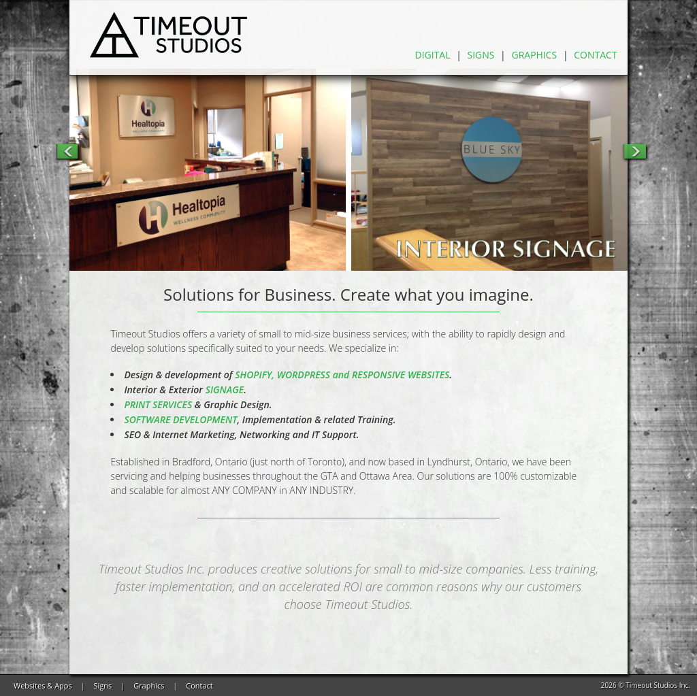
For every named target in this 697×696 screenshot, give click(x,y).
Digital (433, 54)
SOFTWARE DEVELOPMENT (180, 419)
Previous (66, 151)
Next (634, 151)
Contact (595, 54)
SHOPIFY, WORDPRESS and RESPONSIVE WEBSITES (342, 374)
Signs (481, 54)
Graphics (534, 54)
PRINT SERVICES (158, 404)
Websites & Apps (43, 685)
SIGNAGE (225, 389)
